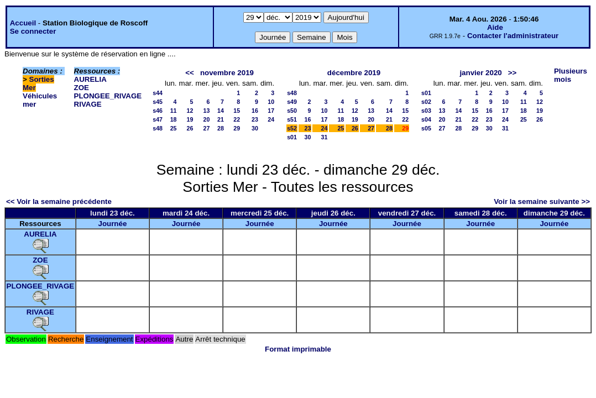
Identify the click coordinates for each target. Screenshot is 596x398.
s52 (292, 128)
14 (220, 110)
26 (190, 128)
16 (255, 110)
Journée (112, 223)
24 (271, 119)
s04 (426, 119)
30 (255, 128)
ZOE (81, 87)
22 (236, 119)
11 (173, 110)
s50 (292, 110)
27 (206, 128)
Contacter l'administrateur (512, 36)
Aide (495, 27)
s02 (426, 101)
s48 (158, 128)
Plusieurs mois (570, 75)
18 (173, 119)
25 (173, 128)
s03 (426, 110)
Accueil (23, 23)
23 (255, 119)
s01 (292, 137)
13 (206, 110)
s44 (158, 93)
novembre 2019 (227, 73)
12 (190, 110)
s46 (158, 110)
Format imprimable (298, 349)
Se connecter (33, 31)
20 (206, 119)
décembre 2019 (353, 73)
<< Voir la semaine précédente (59, 201)
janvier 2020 (480, 73)
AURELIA (90, 79)
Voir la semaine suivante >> (542, 201)
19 (190, 119)
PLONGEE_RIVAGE (108, 96)
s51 (292, 119)
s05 (426, 128)
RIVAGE (88, 104)
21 (220, 119)
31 (324, 137)
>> (512, 73)
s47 (158, 119)
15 (236, 110)
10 (271, 101)
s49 (292, 101)
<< (189, 73)
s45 (158, 101)
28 (220, 128)
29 (236, 128)
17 (271, 110)
